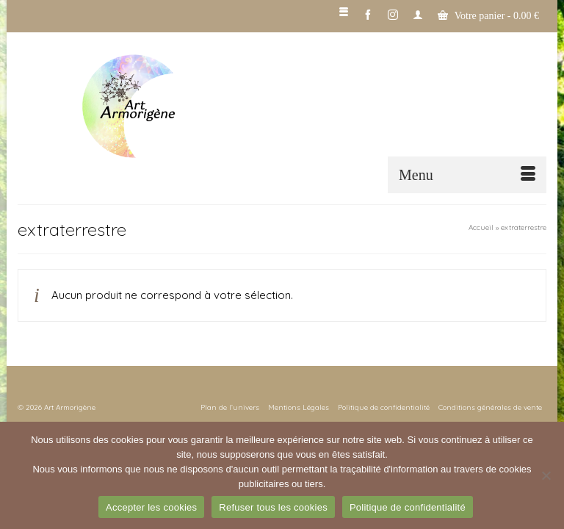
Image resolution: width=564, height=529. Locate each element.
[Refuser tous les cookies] (545, 475)
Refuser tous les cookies (273, 507)
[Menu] (467, 174)
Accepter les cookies (151, 507)
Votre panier (488, 15)
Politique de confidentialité (408, 507)
